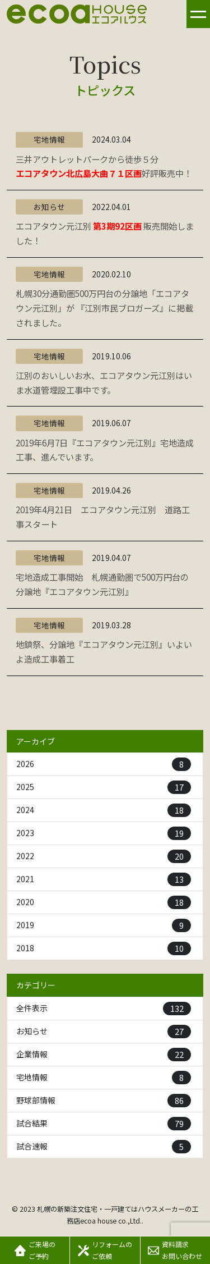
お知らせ (103, 1031)
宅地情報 (103, 1077)
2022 (103, 856)
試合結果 (103, 1123)
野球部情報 (103, 1100)
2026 (103, 764)
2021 (103, 879)
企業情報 (103, 1054)
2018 (103, 948)
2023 (103, 833)
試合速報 (103, 1146)
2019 (103, 925)
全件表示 (103, 1008)
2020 (103, 902)
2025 (103, 787)
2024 (103, 810)
